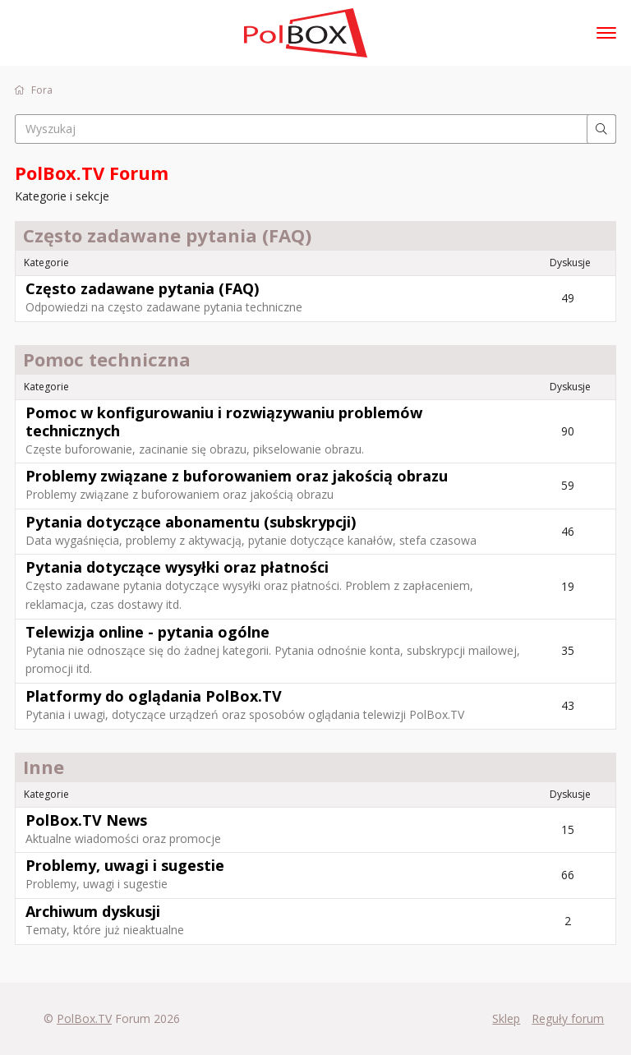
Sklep (506, 1018)
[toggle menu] (606, 33)
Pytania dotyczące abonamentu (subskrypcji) (190, 522)
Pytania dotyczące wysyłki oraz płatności (177, 567)
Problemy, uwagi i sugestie (124, 865)
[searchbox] (315, 129)
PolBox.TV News (86, 820)
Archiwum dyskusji (92, 911)
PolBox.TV (84, 1018)
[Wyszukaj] (601, 129)
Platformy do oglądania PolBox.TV (153, 696)
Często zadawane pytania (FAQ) (142, 288)
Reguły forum (568, 1018)
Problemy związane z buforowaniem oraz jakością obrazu (236, 476)
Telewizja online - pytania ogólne (147, 632)
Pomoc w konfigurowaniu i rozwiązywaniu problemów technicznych (223, 421)
